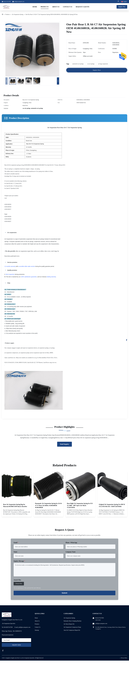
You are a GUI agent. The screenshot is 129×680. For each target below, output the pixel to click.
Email (16, 542)
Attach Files (17, 580)
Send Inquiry (64, 444)
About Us (55, 7)
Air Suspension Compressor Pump (72, 627)
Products (45, 7)
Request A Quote (82, 7)
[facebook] (3, 650)
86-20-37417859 (99, 618)
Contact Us (67, 7)
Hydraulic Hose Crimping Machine (72, 621)
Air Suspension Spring (17, 14)
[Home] (2, 14)
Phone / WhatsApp (71, 542)
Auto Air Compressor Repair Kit (72, 630)
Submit (64, 593)
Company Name (71, 552)
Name (15, 552)
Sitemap (37, 630)
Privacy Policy (124, 658)
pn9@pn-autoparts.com (19, 1)
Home (35, 7)
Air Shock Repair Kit (69, 624)
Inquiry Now (121, 6)
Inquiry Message (19, 561)
